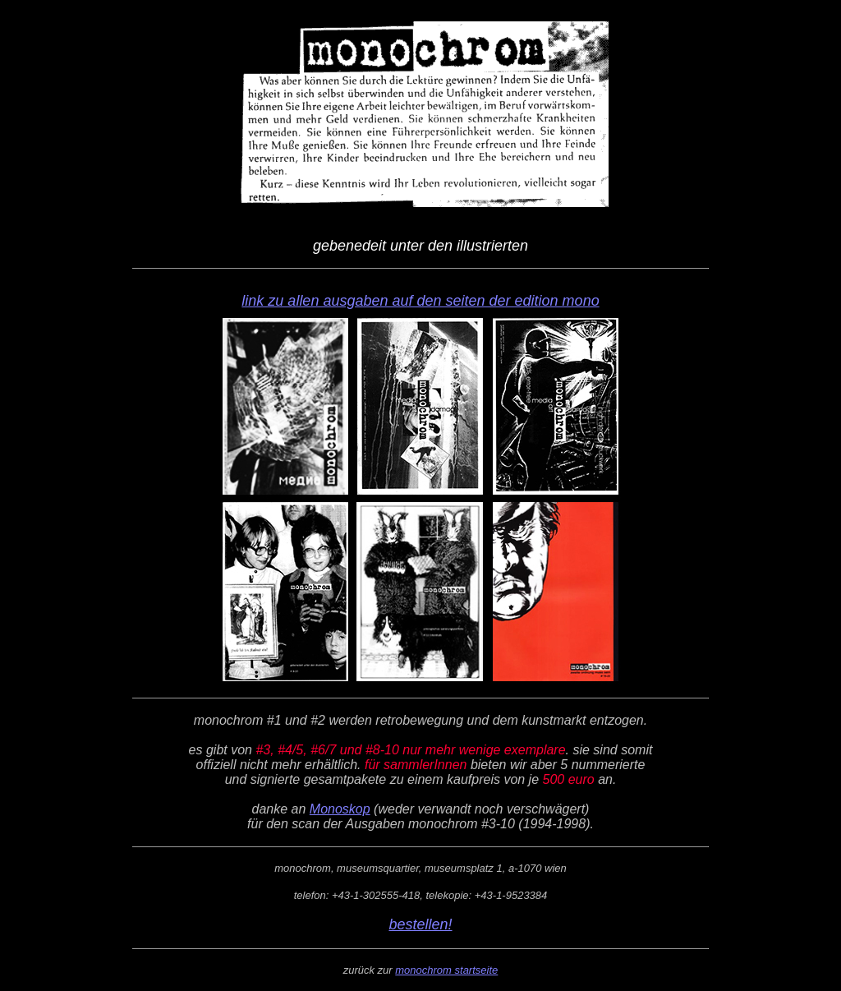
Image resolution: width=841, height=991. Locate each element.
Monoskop (340, 809)
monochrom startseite (446, 970)
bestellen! (420, 924)
